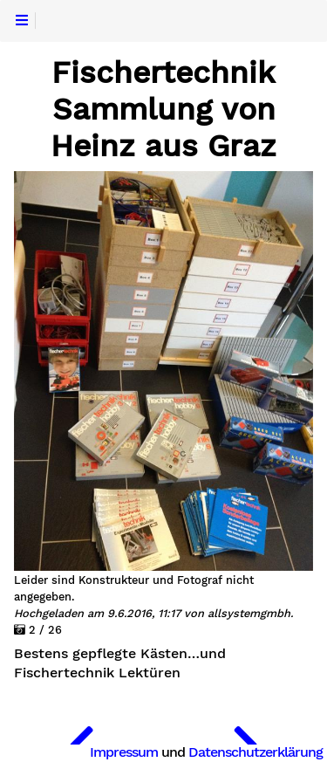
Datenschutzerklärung (255, 752)
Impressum (124, 752)
